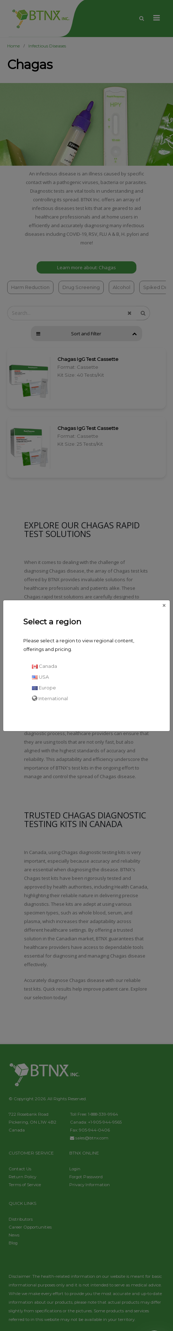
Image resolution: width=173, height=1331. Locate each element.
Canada (44, 666)
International (50, 698)
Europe (44, 687)
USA (40, 677)
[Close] (164, 605)
